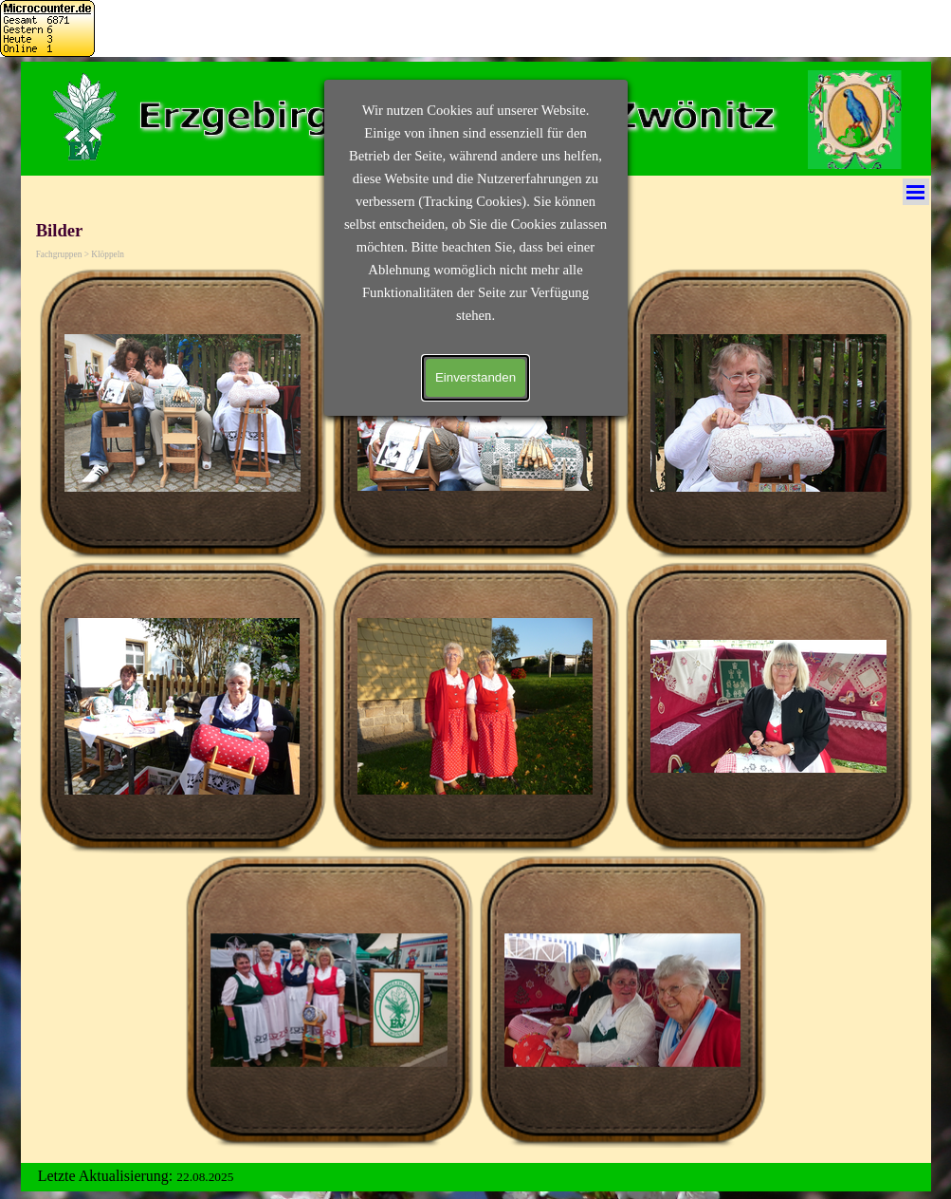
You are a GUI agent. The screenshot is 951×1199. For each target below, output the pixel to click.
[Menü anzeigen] (916, 191)
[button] (182, 413)
